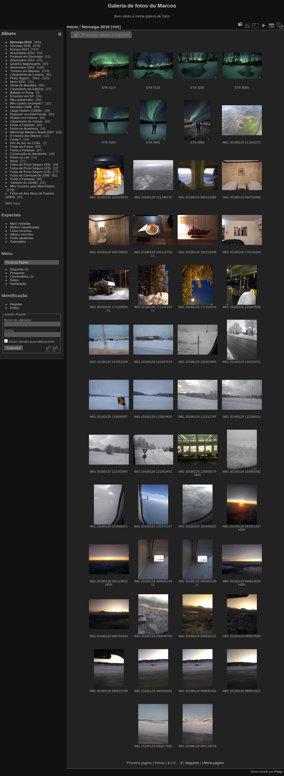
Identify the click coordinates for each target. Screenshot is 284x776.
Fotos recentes (21, 230)
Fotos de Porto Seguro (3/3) (30, 164)
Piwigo (278, 771)
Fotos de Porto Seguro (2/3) (30, 168)
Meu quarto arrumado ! (27, 103)
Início (72, 26)
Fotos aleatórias (22, 238)
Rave (14, 161)
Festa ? (15, 139)
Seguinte (192, 763)
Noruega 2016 (20, 45)
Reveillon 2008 (21, 107)
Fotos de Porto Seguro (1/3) (30, 171)
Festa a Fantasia (22, 125)
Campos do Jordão (24, 182)
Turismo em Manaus (25, 71)
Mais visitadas (20, 223)
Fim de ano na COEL (25, 143)
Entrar (14, 307)
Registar (16, 304)
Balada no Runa (22, 92)
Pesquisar (17, 273)
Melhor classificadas (25, 227)
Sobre (14, 280)
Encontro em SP (22, 96)
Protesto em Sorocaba (26, 56)
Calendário (18, 241)
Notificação (18, 283)
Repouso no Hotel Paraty (28, 114)
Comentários (19, 276)
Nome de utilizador (17, 320)
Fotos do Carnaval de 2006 (30, 175)
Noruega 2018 (21, 42)
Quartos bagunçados (25, 63)
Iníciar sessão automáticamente (29, 341)
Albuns (8, 33)
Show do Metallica (23, 85)
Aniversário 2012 (22, 67)
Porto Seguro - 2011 (25, 78)
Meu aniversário (22, 99)
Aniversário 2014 (22, 53)
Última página (213, 763)
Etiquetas (17, 269)
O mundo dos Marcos (25, 135)
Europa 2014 (19, 49)
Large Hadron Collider (26, 110)
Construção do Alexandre (28, 153)
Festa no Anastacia (24, 128)
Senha (9, 330)
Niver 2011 (18, 81)
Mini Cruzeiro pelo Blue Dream (32, 186)
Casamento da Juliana (26, 121)
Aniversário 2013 (22, 60)
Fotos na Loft (19, 157)
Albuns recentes (22, 234)
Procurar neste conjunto (105, 34)
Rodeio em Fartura (23, 117)
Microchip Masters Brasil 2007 (32, 132)
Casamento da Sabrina (27, 89)
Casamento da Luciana (27, 74)
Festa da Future (21, 146)
